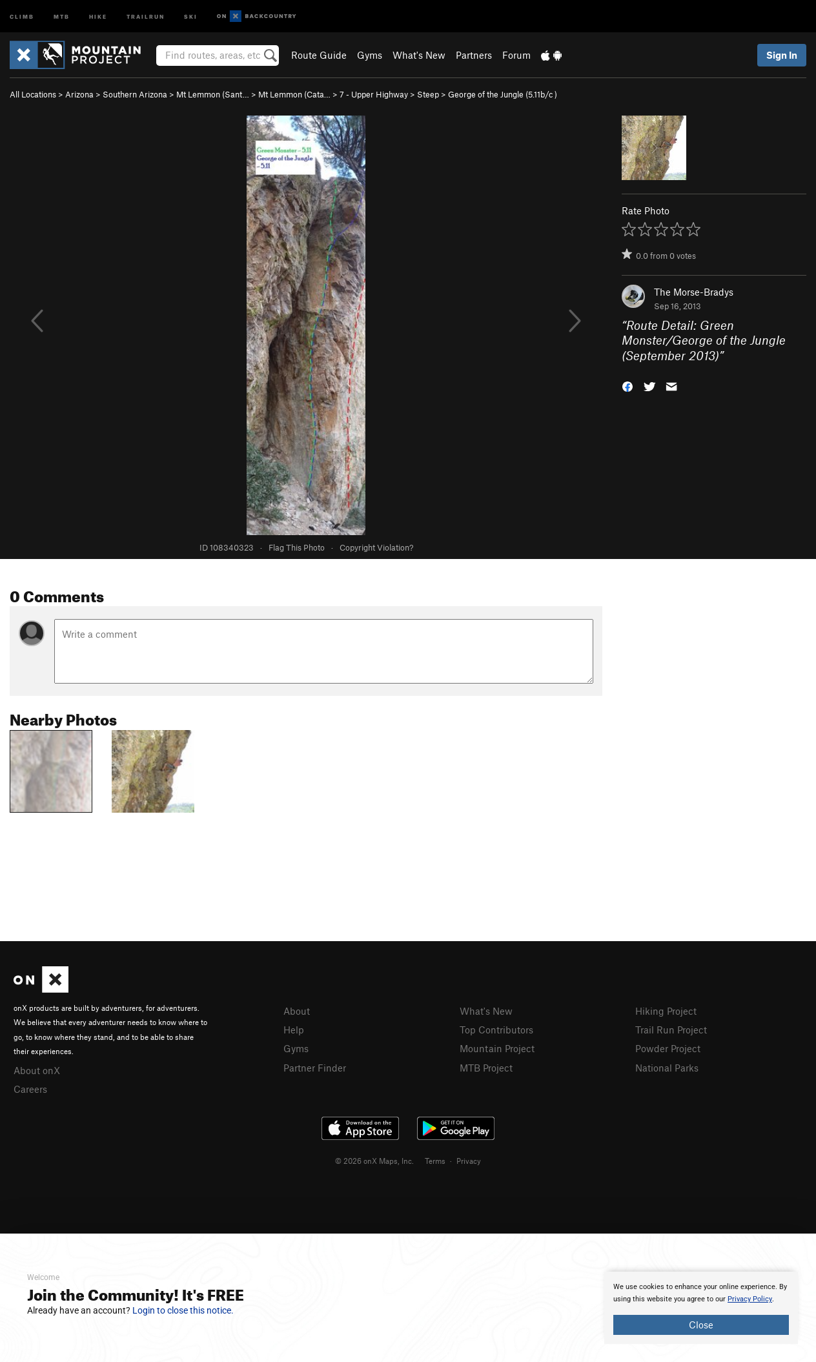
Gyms (369, 55)
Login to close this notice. (183, 1310)
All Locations (33, 94)
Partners (474, 55)
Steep (428, 94)
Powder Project (667, 1048)
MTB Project (486, 1067)
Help (293, 1029)
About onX (37, 1070)
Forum (516, 55)
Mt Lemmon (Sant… (212, 94)
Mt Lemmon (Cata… (294, 94)
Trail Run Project (671, 1029)
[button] (627, 385)
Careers (30, 1089)
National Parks (667, 1067)
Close (701, 1324)
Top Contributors (496, 1029)
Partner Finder (314, 1067)
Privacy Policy (750, 1299)
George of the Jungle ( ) (502, 94)
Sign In (781, 55)
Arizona (79, 94)
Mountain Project (497, 1048)
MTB (62, 16)
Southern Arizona (135, 94)
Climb (22, 16)
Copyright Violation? (376, 547)
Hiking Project (666, 1011)
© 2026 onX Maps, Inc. (374, 1160)
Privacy (468, 1160)
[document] (701, 1308)
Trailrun (146, 16)
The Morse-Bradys (693, 292)
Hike (98, 16)
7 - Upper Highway (374, 94)
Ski (191, 16)
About (296, 1011)
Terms (435, 1160)
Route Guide (319, 55)
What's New (419, 55)
